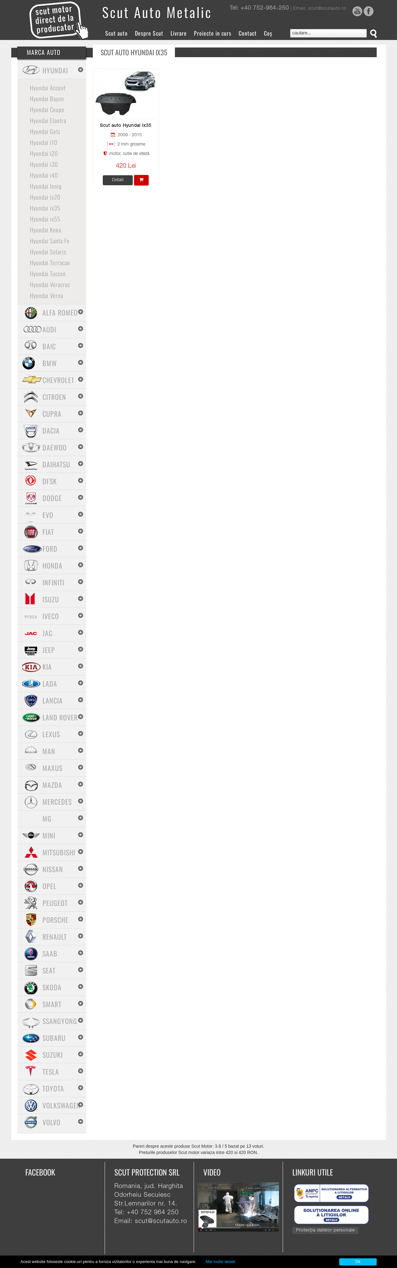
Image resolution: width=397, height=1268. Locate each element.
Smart (52, 1004)
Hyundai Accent (48, 87)
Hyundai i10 (43, 142)
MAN (48, 751)
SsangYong (59, 1021)
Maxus (52, 768)
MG (47, 818)
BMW (49, 363)
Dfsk (49, 481)
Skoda (52, 987)
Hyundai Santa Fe (50, 240)
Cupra (52, 414)
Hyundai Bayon (47, 98)
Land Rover (60, 717)
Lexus (51, 734)
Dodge (52, 498)
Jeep (48, 650)
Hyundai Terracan (50, 262)
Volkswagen (61, 1105)
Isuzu (50, 599)
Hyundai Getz (45, 131)
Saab (49, 953)
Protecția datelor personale (325, 1230)
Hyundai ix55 (45, 218)
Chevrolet (58, 380)
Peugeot (55, 903)
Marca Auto (44, 52)
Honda (52, 565)
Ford (49, 549)
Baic (49, 346)
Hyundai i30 (44, 164)
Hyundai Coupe (47, 109)
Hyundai (55, 70)
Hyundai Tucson (48, 273)
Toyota (53, 1088)
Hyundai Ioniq (46, 185)
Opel (49, 886)
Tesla (50, 1072)
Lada (49, 684)
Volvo (51, 1122)
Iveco (50, 616)
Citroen (54, 397)
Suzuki (52, 1055)
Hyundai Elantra (48, 120)
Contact (248, 33)
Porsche (55, 920)
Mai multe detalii (220, 1261)
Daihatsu (56, 464)
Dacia (51, 430)
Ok (357, 1261)
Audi (49, 329)
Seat (49, 970)
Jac (47, 633)
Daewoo (54, 447)
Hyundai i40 (44, 175)
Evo (47, 515)
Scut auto (116, 33)
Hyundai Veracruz (50, 284)
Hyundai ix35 (45, 207)
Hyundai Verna (46, 295)
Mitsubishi (58, 852)
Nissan (52, 869)
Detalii (118, 180)
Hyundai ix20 (45, 196)
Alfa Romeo (60, 312)
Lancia (52, 700)
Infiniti (53, 582)
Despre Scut (149, 33)
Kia (47, 667)
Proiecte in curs (212, 33)
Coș (268, 33)
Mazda (52, 785)
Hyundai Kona (45, 229)
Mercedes (57, 802)
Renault (54, 937)
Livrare (179, 33)
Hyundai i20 (44, 153)
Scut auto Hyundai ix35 (125, 126)
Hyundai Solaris (48, 251)
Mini (48, 835)
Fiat (48, 532)
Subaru (54, 1038)
